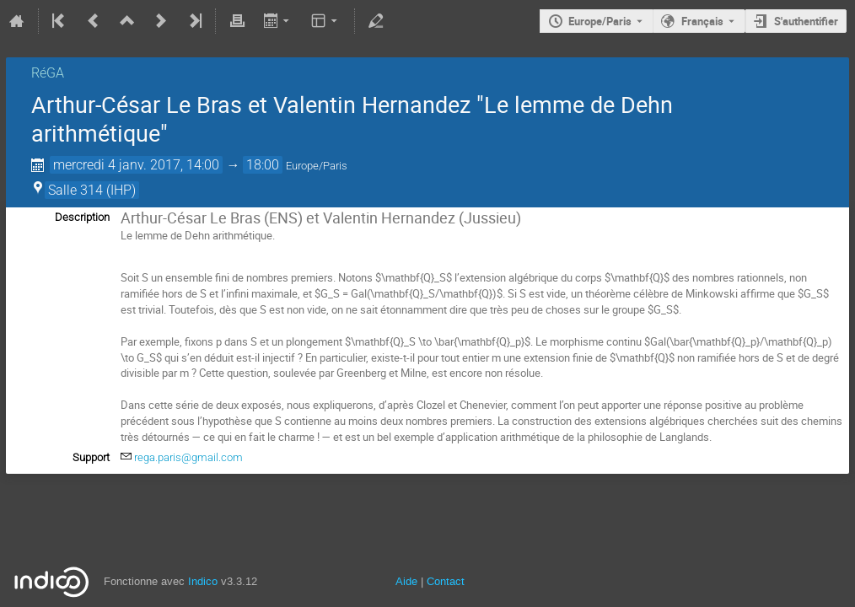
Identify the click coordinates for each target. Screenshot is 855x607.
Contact (446, 581)
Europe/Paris (600, 21)
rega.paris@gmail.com (188, 457)
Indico (203, 581)
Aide (406, 581)
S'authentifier (806, 21)
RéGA (47, 73)
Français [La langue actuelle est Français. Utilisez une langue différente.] (702, 21)
